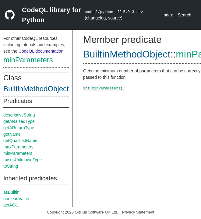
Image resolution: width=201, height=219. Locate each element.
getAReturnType (18, 127)
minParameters (28, 60)
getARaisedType (19, 121)
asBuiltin (11, 192)
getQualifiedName (20, 140)
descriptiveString (19, 115)
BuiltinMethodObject (36, 89)
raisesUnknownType (22, 159)
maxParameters (18, 146)
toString (10, 166)
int (86, 88)
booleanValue (16, 198)
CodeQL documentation (41, 51)
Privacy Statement (138, 212)
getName (12, 134)
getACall (11, 205)
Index (167, 14)
